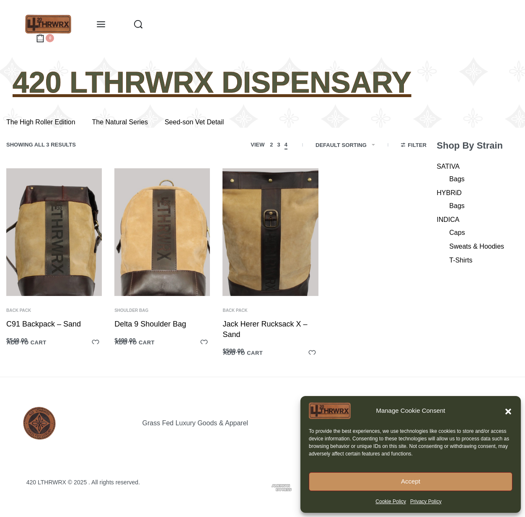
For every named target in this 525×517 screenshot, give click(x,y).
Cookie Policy (390, 501)
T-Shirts (460, 260)
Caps (457, 232)
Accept (410, 481)
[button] (508, 410)
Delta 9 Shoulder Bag (150, 324)
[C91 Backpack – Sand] (54, 232)
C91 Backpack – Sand (43, 324)
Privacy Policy (426, 501)
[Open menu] (101, 24)
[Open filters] (414, 146)
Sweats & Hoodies (476, 246)
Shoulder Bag (131, 311)
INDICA (448, 219)
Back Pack (18, 311)
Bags (456, 179)
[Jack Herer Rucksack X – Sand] (270, 232)
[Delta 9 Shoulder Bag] (162, 232)
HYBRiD (449, 192)
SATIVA (448, 166)
